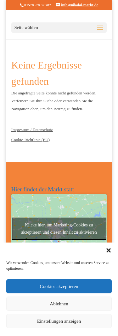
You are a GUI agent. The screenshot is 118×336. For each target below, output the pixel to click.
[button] (108, 250)
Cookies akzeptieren (59, 286)
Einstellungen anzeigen (59, 321)
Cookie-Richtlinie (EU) (30, 139)
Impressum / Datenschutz (32, 129)
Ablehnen (59, 303)
